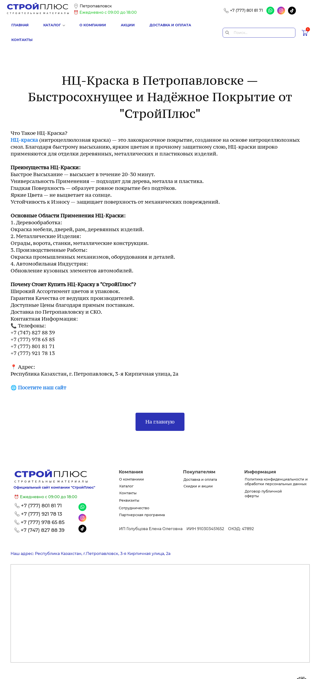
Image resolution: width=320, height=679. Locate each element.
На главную (160, 405)
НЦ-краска (24, 123)
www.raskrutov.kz (274, 673)
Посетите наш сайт (42, 371)
